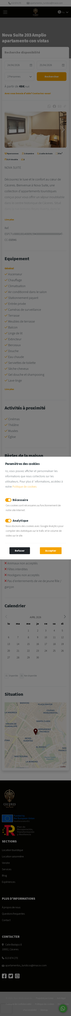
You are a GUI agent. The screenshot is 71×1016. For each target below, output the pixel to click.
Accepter (50, 551)
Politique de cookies (24, 487)
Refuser (20, 551)
